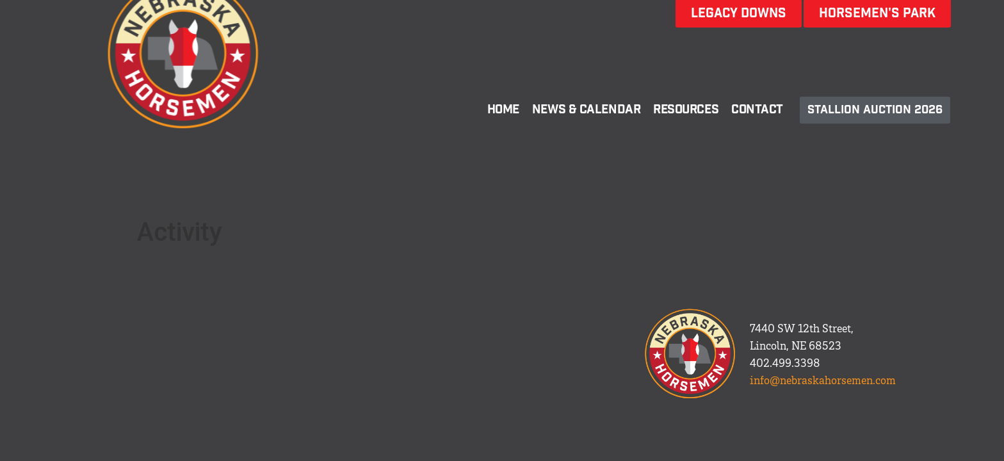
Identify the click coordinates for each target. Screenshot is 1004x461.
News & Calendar (586, 110)
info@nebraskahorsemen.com (823, 380)
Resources (685, 110)
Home (503, 110)
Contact (757, 110)
